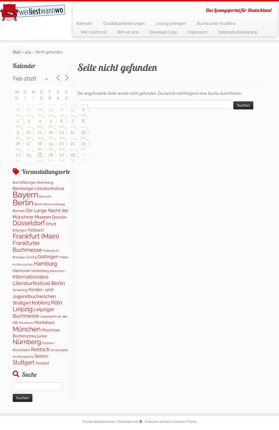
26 (18, 109)
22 (83, 143)
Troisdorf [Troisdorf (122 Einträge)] (42, 363)
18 (40, 143)
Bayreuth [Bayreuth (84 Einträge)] (45, 196)
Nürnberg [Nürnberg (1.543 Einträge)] (27, 342)
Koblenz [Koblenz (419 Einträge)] (41, 302)
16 (18, 143)
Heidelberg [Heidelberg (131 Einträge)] (40, 271)
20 (61, 143)
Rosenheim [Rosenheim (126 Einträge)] (21, 350)
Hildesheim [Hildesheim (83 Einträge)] (57, 271)
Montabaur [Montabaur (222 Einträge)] (44, 322)
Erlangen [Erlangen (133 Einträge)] (20, 230)
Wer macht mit (93, 32)
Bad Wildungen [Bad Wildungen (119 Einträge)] (24, 182)
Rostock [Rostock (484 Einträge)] (40, 349)
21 (72, 143)
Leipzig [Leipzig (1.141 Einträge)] (23, 309)
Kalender (85, 23)
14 (72, 132)
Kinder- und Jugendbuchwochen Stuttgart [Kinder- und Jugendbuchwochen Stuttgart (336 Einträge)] (34, 296)
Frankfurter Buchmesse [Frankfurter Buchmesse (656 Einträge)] (27, 246)
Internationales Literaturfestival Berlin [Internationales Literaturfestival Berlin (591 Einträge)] (39, 280)
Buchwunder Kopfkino (216, 23)
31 (72, 109)
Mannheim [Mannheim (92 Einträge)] (26, 323)
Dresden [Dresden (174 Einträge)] (59, 217)
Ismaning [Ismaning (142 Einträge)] (20, 290)
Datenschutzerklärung (238, 32)
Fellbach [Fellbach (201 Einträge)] (35, 230)
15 (83, 132)
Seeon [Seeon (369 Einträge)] (41, 356)
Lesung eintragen (171, 23)
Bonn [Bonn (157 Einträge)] (38, 204)
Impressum (198, 32)
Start (17, 52)
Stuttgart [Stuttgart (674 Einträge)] (24, 362)
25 (40, 154)
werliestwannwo (104, 422)
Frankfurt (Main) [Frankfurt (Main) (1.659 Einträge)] (36, 236)
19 (51, 143)
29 (51, 109)
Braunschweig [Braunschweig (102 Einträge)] (54, 204)
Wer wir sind (128, 32)
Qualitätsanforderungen (124, 23)
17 (29, 143)
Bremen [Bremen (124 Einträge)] (19, 211)
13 (62, 132)
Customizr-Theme (184, 422)
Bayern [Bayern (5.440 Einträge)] (25, 194)
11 (40, 132)
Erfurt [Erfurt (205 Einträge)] (51, 223)
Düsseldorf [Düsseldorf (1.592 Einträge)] (29, 223)
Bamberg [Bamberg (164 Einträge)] (45, 182)
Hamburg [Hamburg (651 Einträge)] (45, 263)
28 (40, 109)
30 (61, 109)
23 (18, 154)
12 (51, 132)
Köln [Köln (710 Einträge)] (56, 302)
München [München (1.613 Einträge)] (27, 329)
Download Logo (163, 32)
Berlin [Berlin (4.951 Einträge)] (23, 202)
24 (28, 154)
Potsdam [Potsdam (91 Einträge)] (48, 343)
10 (28, 132)
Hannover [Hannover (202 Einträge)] (22, 270)
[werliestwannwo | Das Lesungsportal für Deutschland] (32, 12)
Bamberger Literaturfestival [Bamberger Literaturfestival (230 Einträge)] (38, 188)
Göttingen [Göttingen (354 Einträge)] (48, 256)
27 (28, 109)
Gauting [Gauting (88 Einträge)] (31, 257)
